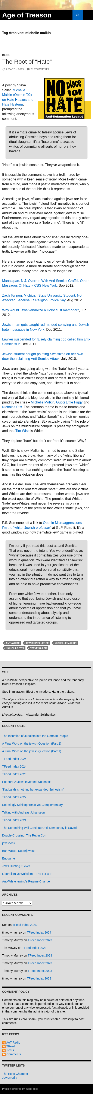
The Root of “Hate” (27, 61)
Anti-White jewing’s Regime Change (26, 881)
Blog (6, 55)
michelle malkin (66, 643)
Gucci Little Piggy (69, 402)
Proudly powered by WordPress (20, 1088)
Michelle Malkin (42, 402)
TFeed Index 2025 (14, 759)
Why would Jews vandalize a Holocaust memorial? (40, 310)
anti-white (13, 643)
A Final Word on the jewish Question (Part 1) (31, 751)
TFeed (8, 1046)
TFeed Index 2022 (14, 797)
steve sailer (38, 648)
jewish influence (37, 643)
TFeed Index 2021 (14, 820)
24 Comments (39, 69)
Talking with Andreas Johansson (23, 812)
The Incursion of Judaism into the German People (35, 736)
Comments (11, 1054)
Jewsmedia (9, 1077)
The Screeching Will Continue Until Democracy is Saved (39, 827)
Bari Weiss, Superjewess (18, 850)
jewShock (8, 843)
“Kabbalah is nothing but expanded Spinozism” (33, 789)
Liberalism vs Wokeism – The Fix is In (27, 873)
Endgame (8, 858)
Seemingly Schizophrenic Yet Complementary (32, 805)
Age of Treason (27, 15)
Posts (8, 1050)
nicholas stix (15, 648)
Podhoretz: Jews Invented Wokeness (26, 782)
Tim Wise (22, 431)
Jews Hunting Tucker (16, 866)
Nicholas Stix (12, 407)
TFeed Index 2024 (14, 766)
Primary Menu (88, 15)
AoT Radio (11, 1042)
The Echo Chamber (15, 1073)
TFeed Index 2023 (14, 774)
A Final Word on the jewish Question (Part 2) (31, 743)
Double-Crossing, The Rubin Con (24, 835)
